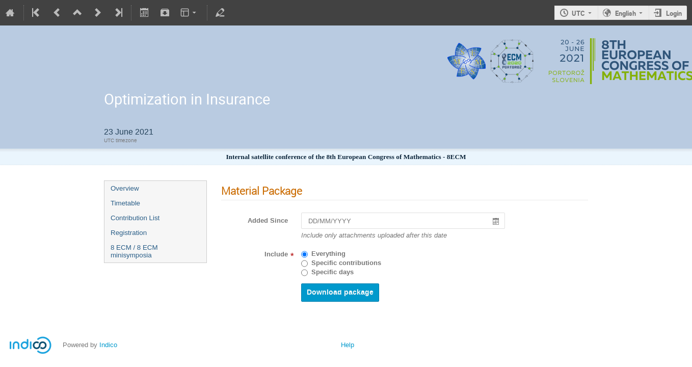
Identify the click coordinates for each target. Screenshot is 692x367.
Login (674, 13)
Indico (108, 344)
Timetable (125, 203)
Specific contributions (346, 263)
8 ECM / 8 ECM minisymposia (134, 251)
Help (347, 344)
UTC (578, 13)
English (625, 13)
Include (276, 254)
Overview (125, 188)
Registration (129, 233)
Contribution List (135, 218)
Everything (328, 253)
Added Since (268, 220)
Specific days (332, 272)
